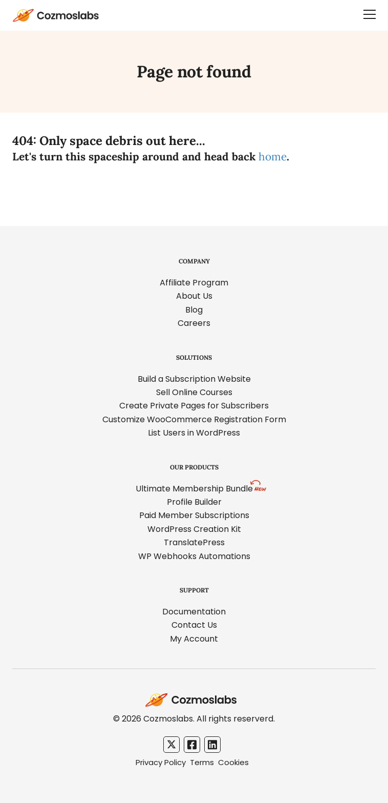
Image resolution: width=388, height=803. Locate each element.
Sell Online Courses (194, 392)
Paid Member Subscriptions (194, 515)
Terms (202, 762)
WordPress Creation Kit (194, 529)
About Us (194, 296)
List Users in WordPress (194, 433)
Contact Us (194, 625)
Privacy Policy (161, 762)
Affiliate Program (194, 283)
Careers (194, 323)
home (272, 156)
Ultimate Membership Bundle (194, 489)
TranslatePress (194, 542)
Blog (194, 310)
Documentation (194, 611)
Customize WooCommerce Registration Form (194, 419)
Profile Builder (194, 502)
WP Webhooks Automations (194, 556)
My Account (194, 639)
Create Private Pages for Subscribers (194, 405)
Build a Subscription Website (194, 379)
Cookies (233, 762)
